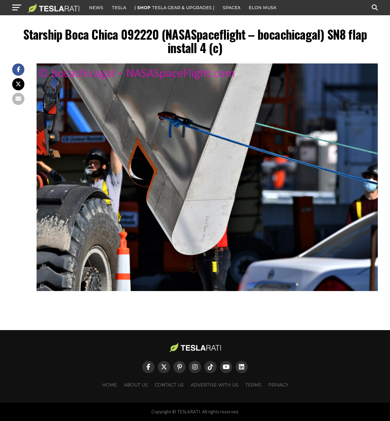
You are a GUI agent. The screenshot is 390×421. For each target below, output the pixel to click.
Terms (253, 385)
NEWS (96, 7)
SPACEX (231, 7)
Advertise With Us (214, 385)
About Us (136, 385)
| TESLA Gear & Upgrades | (174, 7)
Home (109, 385)
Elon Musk (262, 7)
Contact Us (169, 385)
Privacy (278, 385)
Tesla (119, 7)
